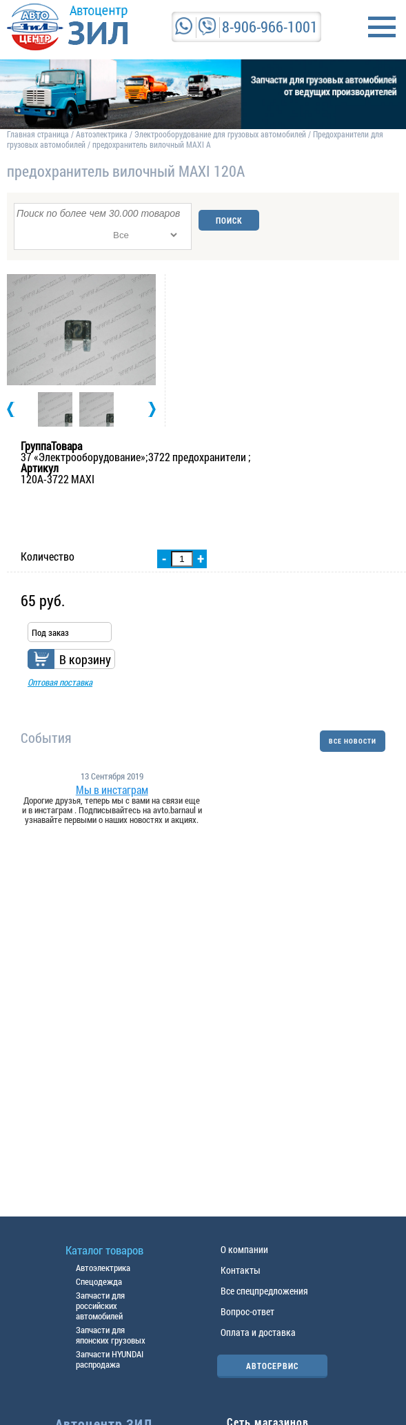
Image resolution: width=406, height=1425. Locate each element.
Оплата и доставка (258, 1332)
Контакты (241, 1270)
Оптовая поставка (60, 682)
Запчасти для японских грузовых (110, 1335)
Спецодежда (99, 1281)
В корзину (85, 659)
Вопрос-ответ (247, 1311)
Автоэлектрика (102, 133)
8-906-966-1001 (270, 27)
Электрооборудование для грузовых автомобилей (221, 133)
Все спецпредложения (264, 1290)
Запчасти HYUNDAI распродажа (109, 1359)
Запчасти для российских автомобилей (100, 1305)
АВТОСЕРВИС (272, 1365)
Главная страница (38, 133)
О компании (244, 1249)
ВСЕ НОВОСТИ (352, 741)
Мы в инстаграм (112, 789)
